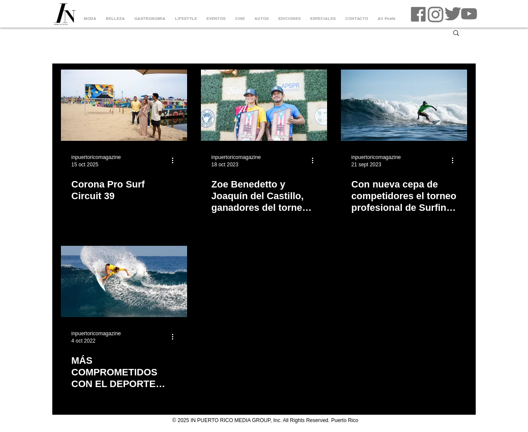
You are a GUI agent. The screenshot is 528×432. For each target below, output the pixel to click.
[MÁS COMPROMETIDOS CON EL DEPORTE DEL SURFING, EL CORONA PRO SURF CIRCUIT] (124, 281)
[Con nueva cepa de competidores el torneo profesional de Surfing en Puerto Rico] (404, 105)
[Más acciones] (175, 160)
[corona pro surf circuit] (124, 105)
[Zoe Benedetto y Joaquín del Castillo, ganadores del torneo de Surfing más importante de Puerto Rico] (264, 105)
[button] (456, 33)
